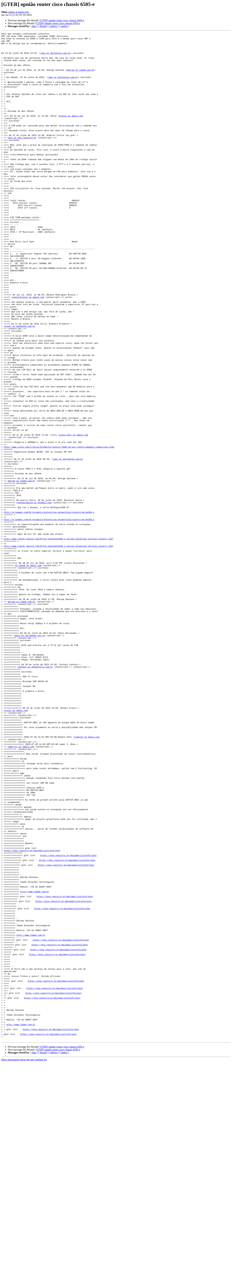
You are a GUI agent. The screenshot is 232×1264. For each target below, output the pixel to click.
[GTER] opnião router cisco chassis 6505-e (61, 20)
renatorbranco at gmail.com (27, 350)
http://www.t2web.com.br (34, 1063)
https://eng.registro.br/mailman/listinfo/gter (32, 1014)
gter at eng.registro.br (22, 158)
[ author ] (64, 26)
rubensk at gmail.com (86, 878)
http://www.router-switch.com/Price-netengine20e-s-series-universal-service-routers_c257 (58, 640)
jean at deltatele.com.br (55, 57)
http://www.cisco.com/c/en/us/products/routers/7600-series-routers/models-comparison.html (59, 530)
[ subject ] (53, 26)
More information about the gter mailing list (24, 1261)
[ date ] (34, 26)
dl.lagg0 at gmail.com (28, 672)
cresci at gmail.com (16, 846)
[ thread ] (43, 26)
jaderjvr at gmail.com (21, 889)
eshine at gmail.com (18, 12)
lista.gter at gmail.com (73, 515)
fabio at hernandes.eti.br (29, 756)
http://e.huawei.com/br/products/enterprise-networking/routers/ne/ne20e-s (49, 608)
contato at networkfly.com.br (35, 793)
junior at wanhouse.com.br (19, 385)
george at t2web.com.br (80, 77)
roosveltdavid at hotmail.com (34, 596)
